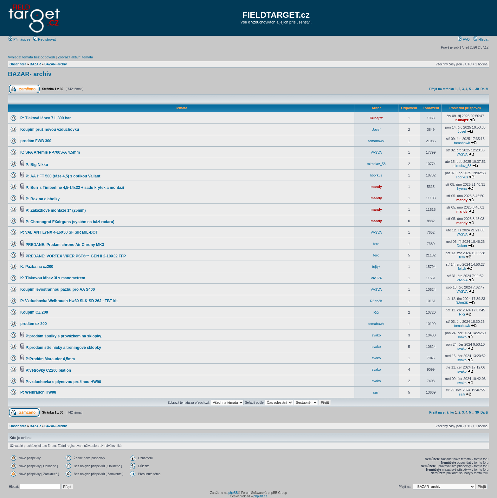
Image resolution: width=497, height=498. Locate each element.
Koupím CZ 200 (34, 312)
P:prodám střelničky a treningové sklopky (63, 347)
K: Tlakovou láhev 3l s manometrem (52, 278)
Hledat (481, 39)
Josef (376, 129)
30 (477, 89)
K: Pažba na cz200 (36, 266)
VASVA (376, 152)
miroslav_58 (376, 164)
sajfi (376, 392)
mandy (376, 187)
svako (376, 335)
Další (484, 89)
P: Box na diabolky (43, 199)
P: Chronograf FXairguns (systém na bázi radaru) (70, 222)
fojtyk (376, 267)
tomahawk (376, 141)
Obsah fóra (18, 64)
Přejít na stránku (441, 89)
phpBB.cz (260, 496)
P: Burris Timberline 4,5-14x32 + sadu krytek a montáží (75, 187)
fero (376, 244)
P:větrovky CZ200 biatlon (48, 370)
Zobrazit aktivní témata (75, 57)
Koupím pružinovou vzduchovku (49, 129)
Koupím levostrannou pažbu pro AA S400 (57, 289)
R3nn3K (376, 301)
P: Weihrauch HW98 (38, 392)
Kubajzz (376, 118)
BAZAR (35, 64)
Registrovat (44, 39)
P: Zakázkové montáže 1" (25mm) (56, 210)
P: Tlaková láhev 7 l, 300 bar (45, 118)
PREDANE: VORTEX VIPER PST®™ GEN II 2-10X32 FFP (76, 256)
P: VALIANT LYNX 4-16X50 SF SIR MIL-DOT (59, 232)
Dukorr (462, 246)
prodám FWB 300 (35, 141)
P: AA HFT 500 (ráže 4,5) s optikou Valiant (63, 176)
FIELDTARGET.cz (276, 15)
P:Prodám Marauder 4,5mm (50, 359)
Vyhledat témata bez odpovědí (31, 57)
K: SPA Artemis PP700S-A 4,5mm (50, 152)
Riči (376, 312)
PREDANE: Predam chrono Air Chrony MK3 (65, 244)
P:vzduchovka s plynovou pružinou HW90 (63, 382)
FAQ (464, 39)
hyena (462, 188)
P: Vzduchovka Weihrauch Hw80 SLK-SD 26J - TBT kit (69, 301)
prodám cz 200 (33, 324)
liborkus (376, 175)
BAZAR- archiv (55, 64)
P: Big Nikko (37, 165)
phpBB (233, 493)
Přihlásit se (19, 39)
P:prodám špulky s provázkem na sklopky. (64, 336)
